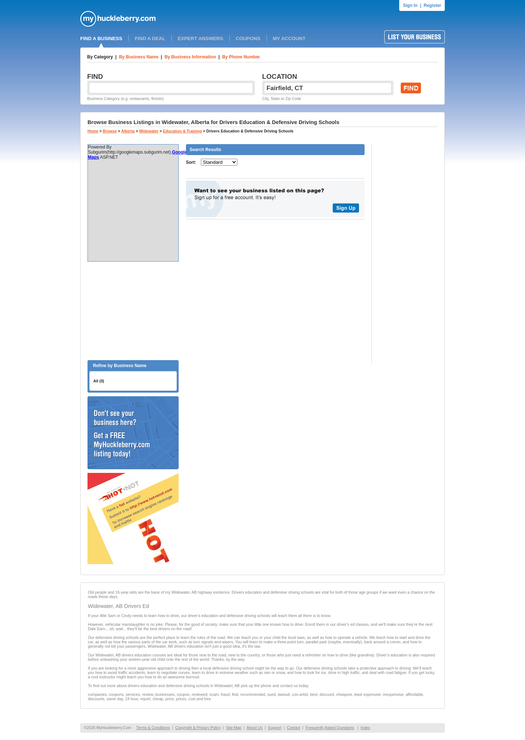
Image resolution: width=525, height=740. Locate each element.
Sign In (410, 5)
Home (93, 131)
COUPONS (248, 38)
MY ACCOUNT (289, 38)
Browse (110, 131)
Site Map (233, 727)
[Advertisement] (133, 310)
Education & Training (182, 131)
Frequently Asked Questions (330, 727)
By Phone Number (241, 56)
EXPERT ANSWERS (200, 38)
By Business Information (190, 56)
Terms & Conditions (153, 727)
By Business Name (138, 56)
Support (274, 727)
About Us (254, 727)
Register (432, 5)
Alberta (128, 131)
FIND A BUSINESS (101, 38)
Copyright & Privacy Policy (198, 727)
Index (365, 727)
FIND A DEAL (150, 38)
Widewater (149, 131)
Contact (293, 727)
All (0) (98, 381)
